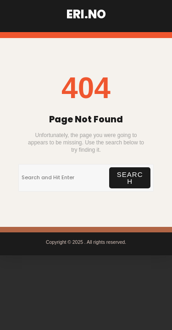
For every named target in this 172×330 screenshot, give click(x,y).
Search (130, 177)
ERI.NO (86, 14)
